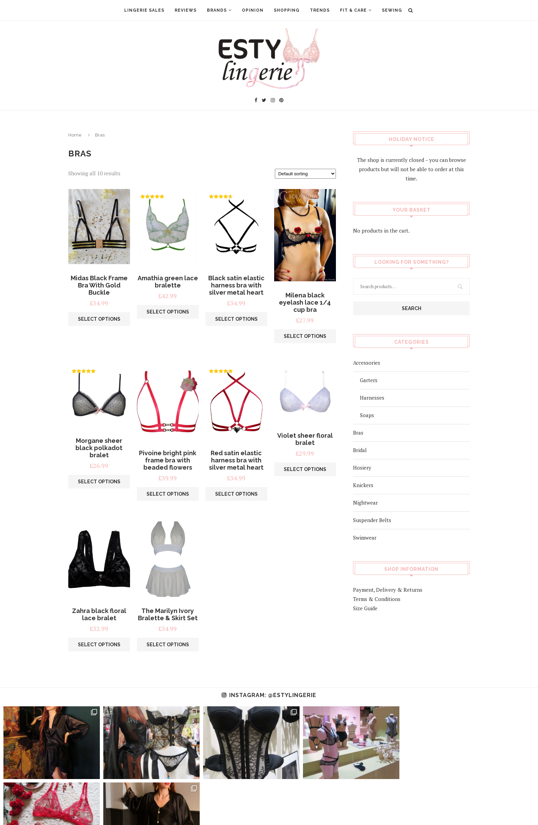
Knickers (363, 484)
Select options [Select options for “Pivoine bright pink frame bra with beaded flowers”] (168, 494)
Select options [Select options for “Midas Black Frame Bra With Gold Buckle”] (99, 319)
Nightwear (365, 502)
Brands (217, 10)
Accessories (366, 362)
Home (75, 135)
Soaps (367, 414)
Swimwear (364, 537)
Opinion (253, 10)
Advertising (244, 809)
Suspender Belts (372, 519)
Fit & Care (353, 10)
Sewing (392, 10)
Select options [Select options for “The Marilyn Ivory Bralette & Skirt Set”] (168, 644)
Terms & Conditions (376, 598)
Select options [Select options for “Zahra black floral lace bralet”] (99, 644)
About (212, 809)
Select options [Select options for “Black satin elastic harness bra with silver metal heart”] (236, 319)
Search (411, 308)
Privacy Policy (316, 809)
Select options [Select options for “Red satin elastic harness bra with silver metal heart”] (236, 494)
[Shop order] (305, 174)
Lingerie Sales (144, 10)
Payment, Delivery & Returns (387, 589)
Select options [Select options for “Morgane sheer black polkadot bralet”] (99, 481)
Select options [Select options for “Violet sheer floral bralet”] (305, 469)
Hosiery (362, 467)
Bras (358, 432)
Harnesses (372, 397)
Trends (320, 10)
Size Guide (365, 607)
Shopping (287, 10)
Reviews (186, 10)
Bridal (360, 449)
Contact (279, 809)
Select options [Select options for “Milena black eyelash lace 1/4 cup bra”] (305, 336)
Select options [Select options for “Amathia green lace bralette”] (168, 312)
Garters (368, 379)
